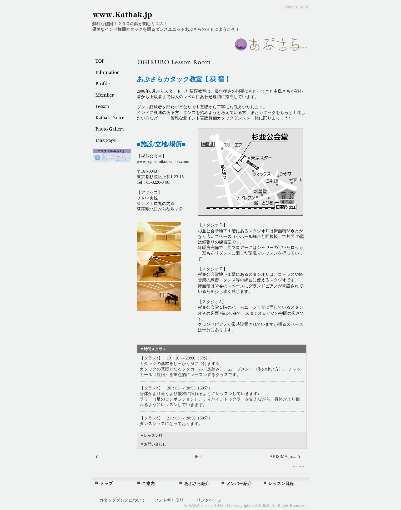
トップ (106, 483)
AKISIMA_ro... (286, 456)
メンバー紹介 (239, 483)
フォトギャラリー (171, 500)
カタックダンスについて (122, 500)
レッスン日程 (281, 483)
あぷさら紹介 (196, 483)
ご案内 (148, 483)
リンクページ (209, 500)
